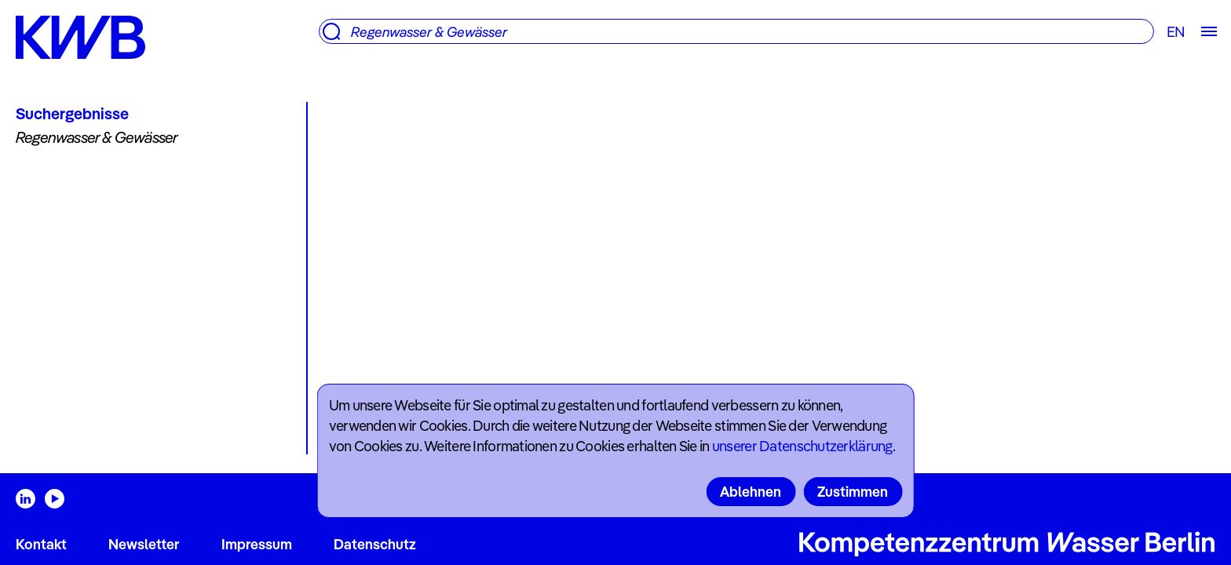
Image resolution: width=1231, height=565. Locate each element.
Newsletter (143, 544)
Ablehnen (750, 492)
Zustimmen (852, 492)
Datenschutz (375, 544)
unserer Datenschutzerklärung (802, 446)
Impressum (256, 544)
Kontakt (41, 544)
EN (1176, 32)
